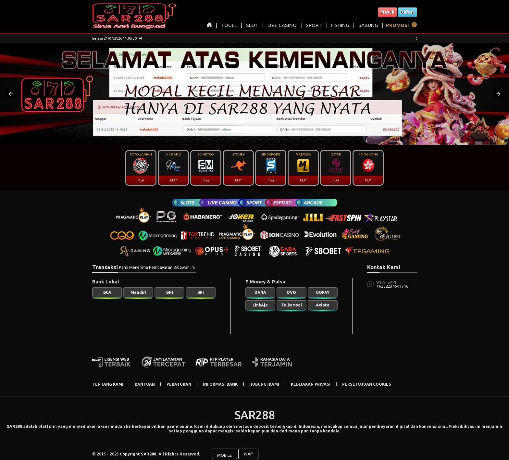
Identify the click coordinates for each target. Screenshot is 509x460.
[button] (10, 93)
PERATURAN (179, 384)
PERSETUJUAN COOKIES (366, 384)
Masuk (387, 12)
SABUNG (368, 25)
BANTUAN (145, 384)
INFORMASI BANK (220, 384)
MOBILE (224, 451)
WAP (248, 449)
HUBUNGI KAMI (264, 384)
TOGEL (229, 25)
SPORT (314, 25)
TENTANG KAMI (107, 384)
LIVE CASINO (282, 25)
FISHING (340, 25)
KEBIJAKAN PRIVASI (310, 384)
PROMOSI (397, 25)
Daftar (407, 12)
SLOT (252, 25)
